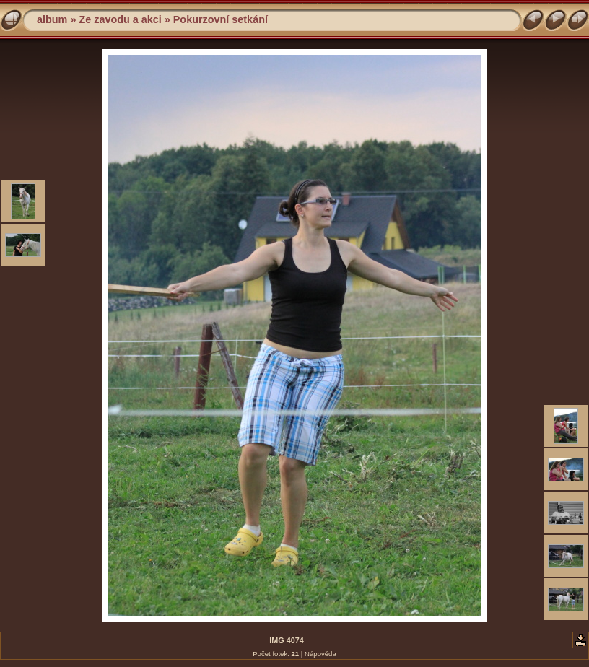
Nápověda (320, 654)
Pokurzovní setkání (220, 19)
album (52, 19)
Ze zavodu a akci (120, 19)
